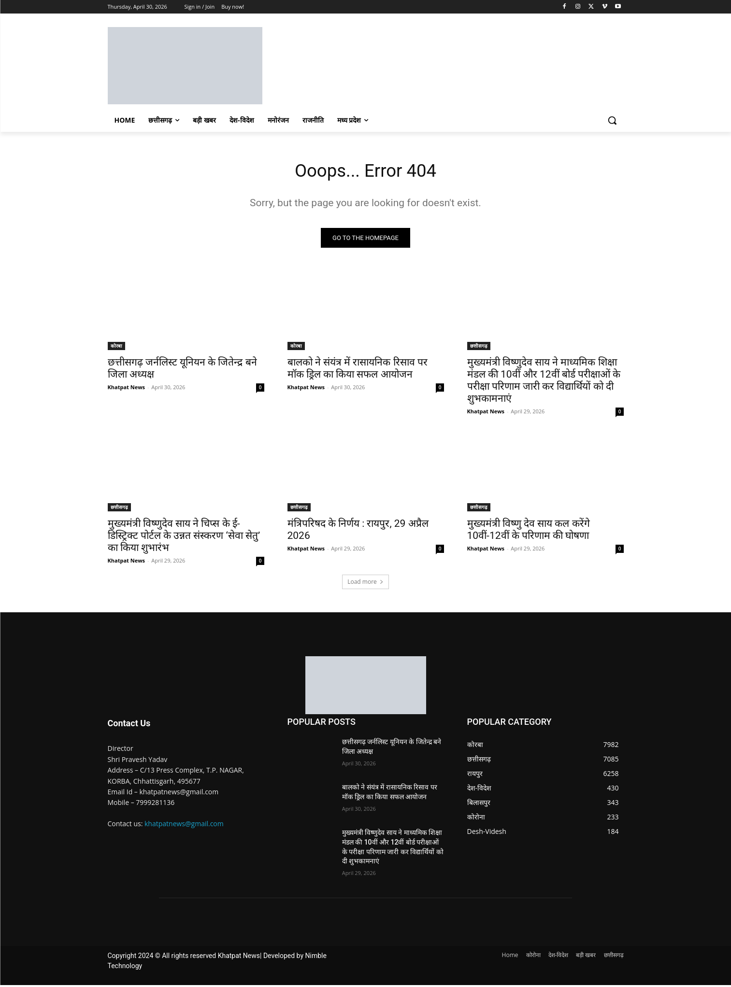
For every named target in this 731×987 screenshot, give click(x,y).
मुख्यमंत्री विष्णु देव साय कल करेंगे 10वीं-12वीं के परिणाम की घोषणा (528, 531)
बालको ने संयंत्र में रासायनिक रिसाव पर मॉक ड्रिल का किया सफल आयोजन (357, 370)
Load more (365, 583)
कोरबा (116, 347)
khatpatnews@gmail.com (184, 825)
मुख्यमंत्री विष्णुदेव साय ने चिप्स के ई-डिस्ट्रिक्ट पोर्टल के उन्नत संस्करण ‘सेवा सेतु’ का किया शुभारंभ (184, 537)
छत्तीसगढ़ (478, 347)
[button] (612, 120)
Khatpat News (126, 389)
